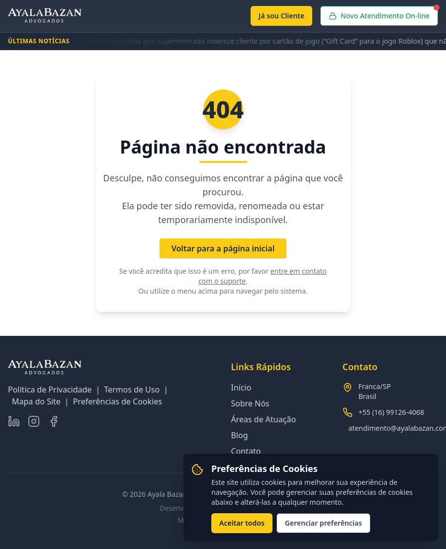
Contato (246, 451)
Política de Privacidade (49, 389)
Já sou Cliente (281, 15)
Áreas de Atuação (263, 419)
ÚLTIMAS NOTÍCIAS (39, 41)
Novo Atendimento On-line (383, 13)
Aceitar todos (242, 523)
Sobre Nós (250, 403)
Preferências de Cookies (117, 401)
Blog (239, 435)
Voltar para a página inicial (223, 248)
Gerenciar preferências (323, 523)
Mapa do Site (36, 401)
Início (241, 387)
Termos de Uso (132, 389)
